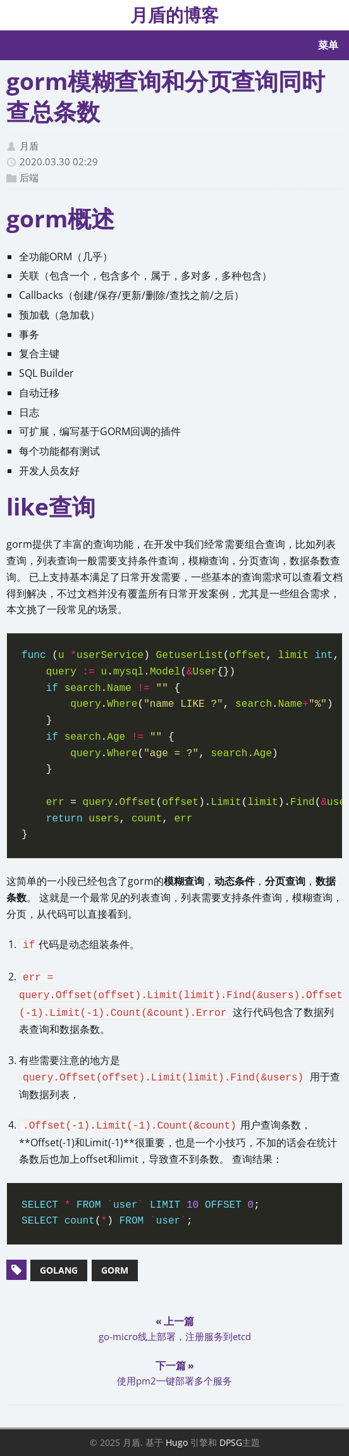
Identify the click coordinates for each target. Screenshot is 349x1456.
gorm (114, 1270)
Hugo (177, 1442)
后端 (29, 177)
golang (59, 1270)
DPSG (230, 1442)
